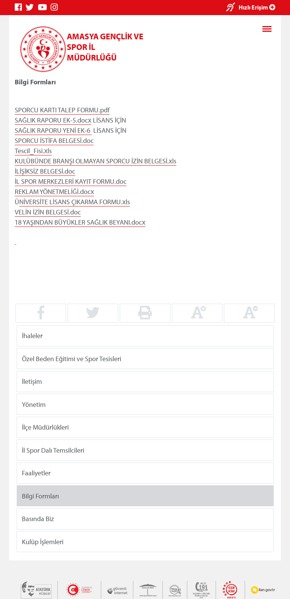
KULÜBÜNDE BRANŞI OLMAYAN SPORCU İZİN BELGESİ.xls (95, 161)
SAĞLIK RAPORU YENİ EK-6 (53, 130)
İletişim (32, 381)
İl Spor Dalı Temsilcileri (53, 449)
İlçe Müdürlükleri (45, 427)
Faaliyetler (36, 473)
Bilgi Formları (40, 495)
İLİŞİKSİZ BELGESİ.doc (45, 171)
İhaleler (32, 335)
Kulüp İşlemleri (42, 541)
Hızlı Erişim (257, 7)
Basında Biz (38, 518)
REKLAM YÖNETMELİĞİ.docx (54, 191)
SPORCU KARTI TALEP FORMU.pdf (62, 110)
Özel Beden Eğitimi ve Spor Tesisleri (71, 358)
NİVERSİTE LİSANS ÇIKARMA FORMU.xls (74, 201)
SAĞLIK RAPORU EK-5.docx (53, 120)
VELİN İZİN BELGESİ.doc (48, 212)
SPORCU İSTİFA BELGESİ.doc (54, 140)
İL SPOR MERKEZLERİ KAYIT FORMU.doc (70, 181)
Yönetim (34, 404)
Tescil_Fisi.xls (33, 150)
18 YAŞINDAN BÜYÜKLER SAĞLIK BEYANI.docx (80, 222)
